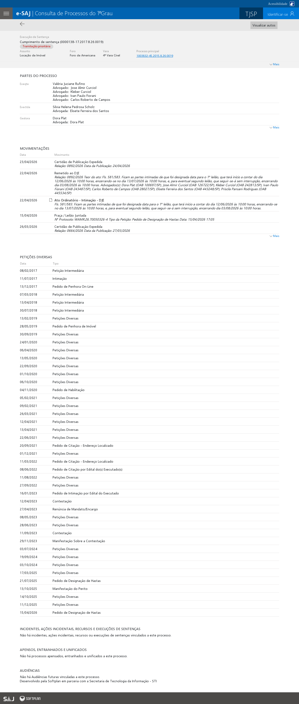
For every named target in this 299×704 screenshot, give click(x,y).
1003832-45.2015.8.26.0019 (154, 56)
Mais (274, 127)
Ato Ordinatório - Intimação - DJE (79, 200)
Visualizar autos (264, 25)
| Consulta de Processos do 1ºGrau (64, 13)
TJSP (251, 14)
